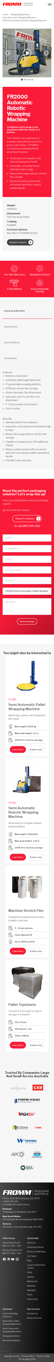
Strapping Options (11, 1336)
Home (5, 14)
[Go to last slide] (7, 53)
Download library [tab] (12, 342)
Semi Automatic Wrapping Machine (19, 17)
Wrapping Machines (20, 14)
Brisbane (31, 1286)
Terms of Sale (43, 1356)
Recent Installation (11, 1340)
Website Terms (11, 1356)
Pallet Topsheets (22, 1005)
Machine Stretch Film (25, 911)
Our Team (31, 1256)
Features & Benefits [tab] (14, 311)
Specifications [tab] (11, 326)
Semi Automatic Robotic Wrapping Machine (23, 812)
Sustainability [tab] (10, 358)
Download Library (35, 1247)
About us (31, 1242)
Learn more (17, 749)
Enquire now (36, 749)
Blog (29, 1260)
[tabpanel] (27, 413)
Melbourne (32, 1281)
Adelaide (31, 1290)
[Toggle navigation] (49, 4)
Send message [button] (27, 621)
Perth (29, 1294)
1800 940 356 (31, 525)
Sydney (30, 1277)
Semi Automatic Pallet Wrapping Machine (26, 707)
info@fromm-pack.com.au (17, 1204)
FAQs (29, 1272)
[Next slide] (46, 53)
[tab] (22, 79)
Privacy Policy (27, 1356)
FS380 (12, 699)
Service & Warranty (36, 1251)
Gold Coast (32, 1299)
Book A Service (34, 1318)
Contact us (32, 1313)
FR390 (12, 802)
